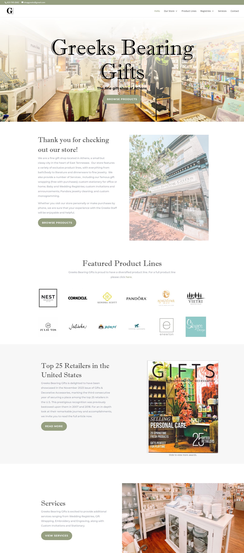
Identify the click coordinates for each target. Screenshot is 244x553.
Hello (157, 11)
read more (54, 426)
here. (129, 277)
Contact (235, 11)
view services (56, 535)
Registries (205, 11)
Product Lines (189, 11)
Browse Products (122, 99)
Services (222, 11)
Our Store (169, 11)
